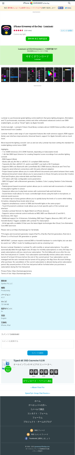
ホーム (38, 401)
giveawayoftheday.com (42, 446)
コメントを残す (67, 31)
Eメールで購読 (37, 409)
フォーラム (37, 417)
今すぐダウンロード (37, 58)
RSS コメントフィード (39, 434)
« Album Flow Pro (37, 387)
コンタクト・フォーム (37, 413)
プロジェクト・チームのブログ (37, 422)
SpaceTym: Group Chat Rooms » (37, 393)
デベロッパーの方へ (37, 405)
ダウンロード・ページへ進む (37, 381)
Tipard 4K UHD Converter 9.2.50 (29, 360)
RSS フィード (40, 430)
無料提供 (37, 39)
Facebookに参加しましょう (39, 438)
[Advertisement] (37, 18)
